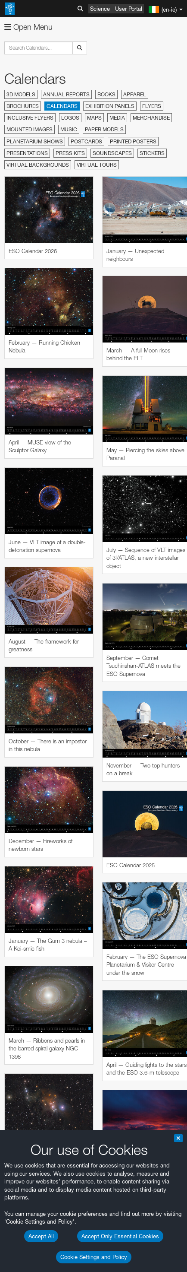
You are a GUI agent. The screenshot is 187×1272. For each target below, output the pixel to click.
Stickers (152, 153)
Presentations (27, 153)
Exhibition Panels (109, 106)
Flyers (151, 106)
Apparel (134, 94)
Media (117, 117)
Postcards (86, 141)
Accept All (41, 1236)
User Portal (128, 8)
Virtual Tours (97, 165)
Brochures (22, 106)
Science (100, 8)
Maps (94, 117)
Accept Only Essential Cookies (120, 1236)
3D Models (20, 94)
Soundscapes (112, 153)
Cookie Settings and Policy (93, 1256)
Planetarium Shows (34, 141)
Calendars (62, 106)
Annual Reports (66, 94)
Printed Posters (133, 141)
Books (106, 94)
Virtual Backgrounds (37, 165)
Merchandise (151, 117)
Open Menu (28, 27)
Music (68, 129)
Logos (70, 117)
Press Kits (70, 153)
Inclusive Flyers (29, 117)
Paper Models (104, 129)
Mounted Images (29, 129)
